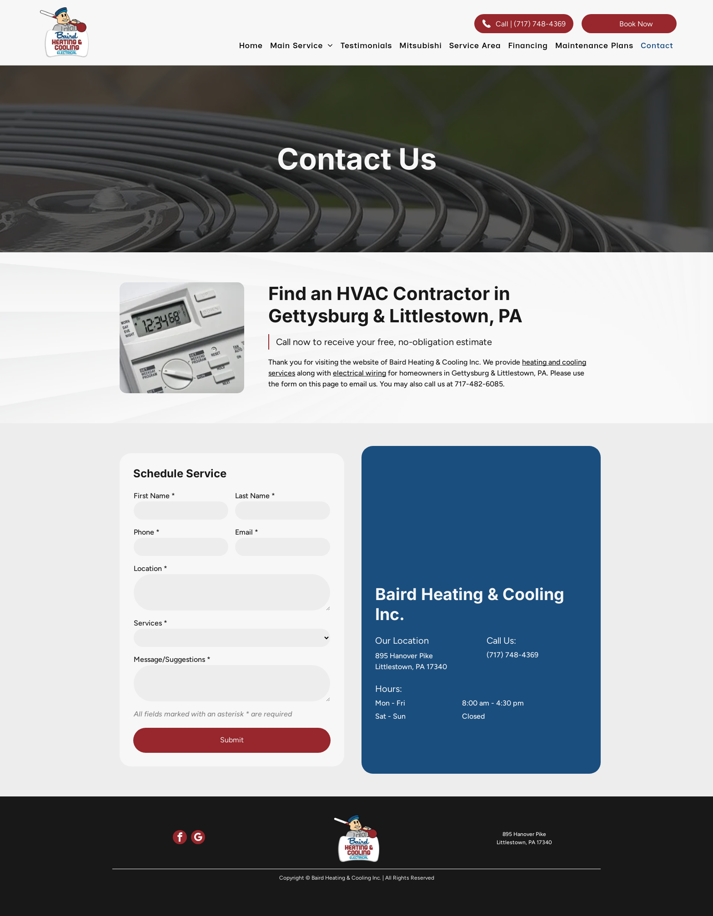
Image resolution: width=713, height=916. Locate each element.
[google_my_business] (198, 838)
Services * (150, 623)
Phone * (147, 532)
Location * (150, 568)
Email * (246, 532)
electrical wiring (359, 373)
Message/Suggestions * (172, 659)
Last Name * (255, 495)
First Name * (154, 495)
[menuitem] (250, 45)
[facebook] (180, 838)
